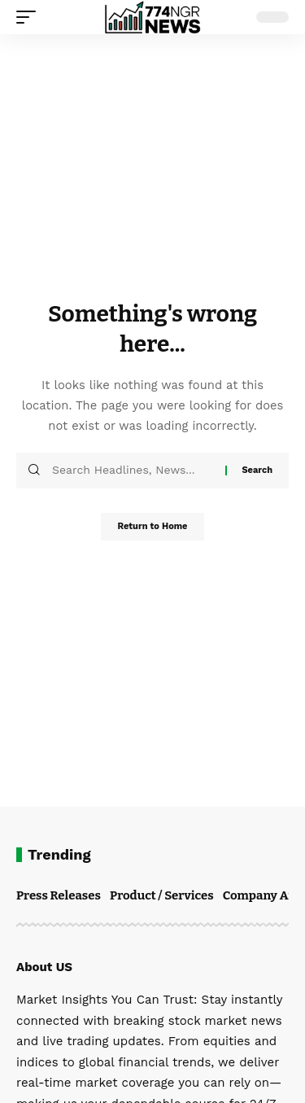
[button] (30, 17)
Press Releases (58, 895)
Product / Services (161, 895)
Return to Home (152, 526)
